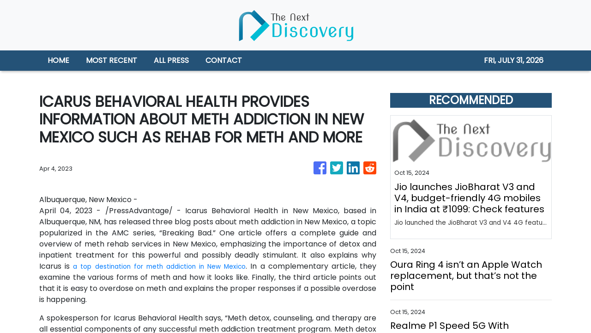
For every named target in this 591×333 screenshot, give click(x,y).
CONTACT (223, 60)
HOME (58, 60)
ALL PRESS (171, 60)
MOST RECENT (111, 60)
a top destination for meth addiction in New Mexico (169, 266)
